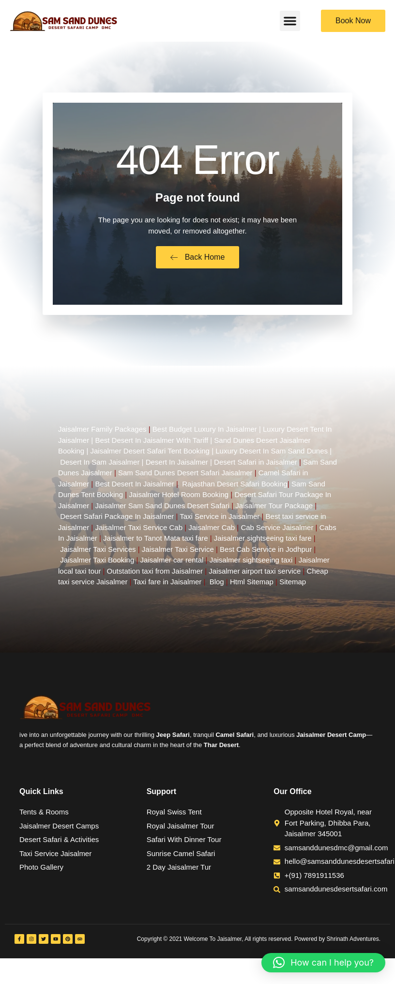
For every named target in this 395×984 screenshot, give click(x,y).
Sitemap (292, 585)
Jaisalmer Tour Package (274, 509)
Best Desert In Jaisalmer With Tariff (151, 444)
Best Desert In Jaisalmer (134, 488)
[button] (290, 21)
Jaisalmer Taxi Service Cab (138, 531)
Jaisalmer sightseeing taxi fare (263, 542)
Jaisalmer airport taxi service (255, 575)
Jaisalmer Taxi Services (98, 553)
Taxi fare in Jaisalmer (167, 585)
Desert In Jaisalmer (177, 466)
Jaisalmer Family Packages (102, 433)
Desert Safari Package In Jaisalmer (117, 520)
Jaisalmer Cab (211, 531)
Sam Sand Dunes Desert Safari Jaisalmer (185, 476)
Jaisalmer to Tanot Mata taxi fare (155, 542)
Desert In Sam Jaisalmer (99, 466)
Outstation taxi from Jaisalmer (155, 575)
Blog (217, 585)
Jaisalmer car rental (172, 564)
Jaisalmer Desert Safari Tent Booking (150, 455)
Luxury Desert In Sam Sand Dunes (271, 455)
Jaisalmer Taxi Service (178, 553)
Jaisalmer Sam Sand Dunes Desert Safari (163, 509)
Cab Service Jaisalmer (277, 531)
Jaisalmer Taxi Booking (97, 564)
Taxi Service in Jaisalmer (219, 520)
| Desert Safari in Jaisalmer (252, 466)
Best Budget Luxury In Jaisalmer (204, 433)
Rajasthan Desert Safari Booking (235, 488)
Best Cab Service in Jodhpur (266, 553)
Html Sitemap (251, 585)
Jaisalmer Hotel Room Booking (178, 498)
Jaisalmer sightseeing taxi (251, 564)
